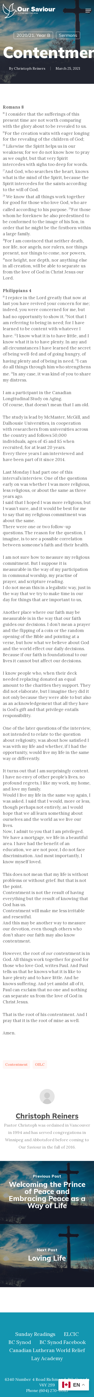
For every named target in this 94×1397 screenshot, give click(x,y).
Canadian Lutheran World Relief (47, 1350)
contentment (16, 1064)
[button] (88, 10)
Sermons (68, 35)
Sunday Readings (35, 1334)
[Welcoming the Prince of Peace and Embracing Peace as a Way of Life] (47, 1192)
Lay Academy (47, 1358)
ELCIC (71, 1334)
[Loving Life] (47, 1255)
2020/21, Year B (33, 35)
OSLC (40, 1064)
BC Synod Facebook (63, 1342)
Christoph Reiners (29, 68)
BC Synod (20, 1342)
